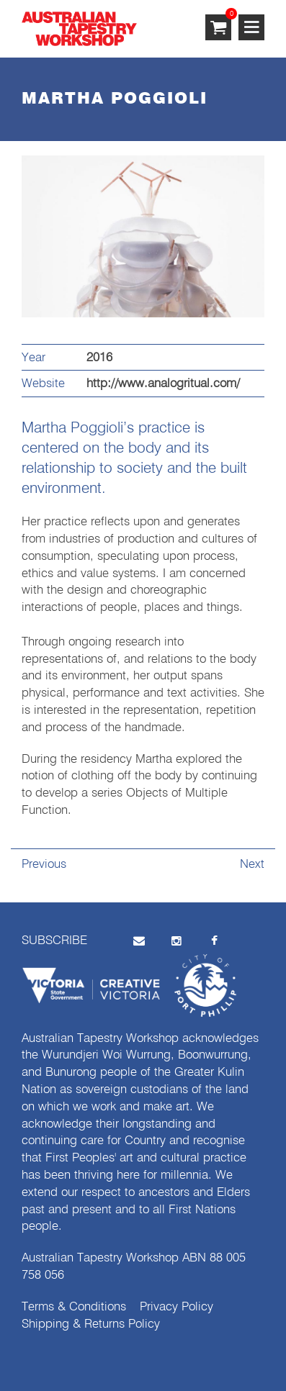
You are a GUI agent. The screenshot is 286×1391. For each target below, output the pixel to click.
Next (252, 864)
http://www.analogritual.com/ (163, 384)
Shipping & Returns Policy (91, 1324)
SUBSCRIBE (54, 941)
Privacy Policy (176, 1307)
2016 (99, 358)
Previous (44, 864)
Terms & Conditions (74, 1307)
